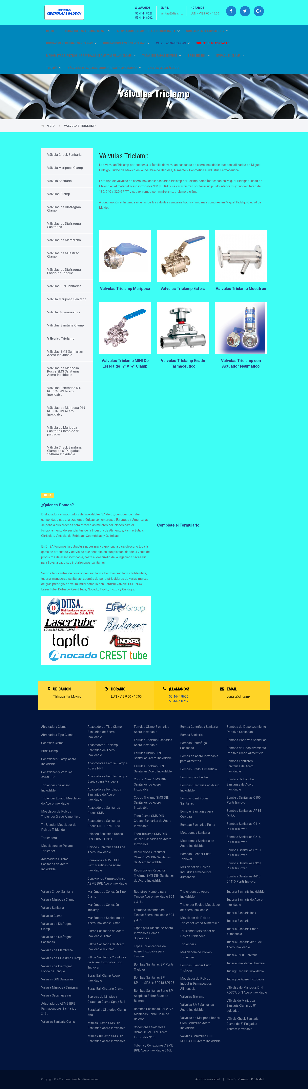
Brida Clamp (49, 751)
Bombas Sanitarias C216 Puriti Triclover (244, 839)
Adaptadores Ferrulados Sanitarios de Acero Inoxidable (104, 794)
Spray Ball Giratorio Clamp (105, 989)
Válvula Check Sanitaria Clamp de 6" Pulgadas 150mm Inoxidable (64, 450)
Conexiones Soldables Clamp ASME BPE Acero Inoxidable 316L (151, 1032)
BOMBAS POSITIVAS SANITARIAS (126, 43)
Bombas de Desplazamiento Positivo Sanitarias (246, 729)
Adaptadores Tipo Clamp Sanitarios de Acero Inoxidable (105, 732)
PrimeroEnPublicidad (251, 1079)
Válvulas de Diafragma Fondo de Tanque (64, 271)
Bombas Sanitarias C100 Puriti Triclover (244, 800)
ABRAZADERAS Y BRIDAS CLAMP (87, 31)
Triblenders (49, 838)
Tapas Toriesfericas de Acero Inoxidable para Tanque (150, 951)
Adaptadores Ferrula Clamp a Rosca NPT (108, 765)
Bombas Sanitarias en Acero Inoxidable (199, 787)
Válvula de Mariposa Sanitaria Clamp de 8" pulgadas (63, 431)
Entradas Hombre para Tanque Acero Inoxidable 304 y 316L (154, 915)
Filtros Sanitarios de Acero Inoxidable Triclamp (106, 946)
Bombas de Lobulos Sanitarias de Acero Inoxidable (241, 784)
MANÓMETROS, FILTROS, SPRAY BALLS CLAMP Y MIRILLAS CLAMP (91, 55)
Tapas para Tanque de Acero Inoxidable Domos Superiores (153, 933)
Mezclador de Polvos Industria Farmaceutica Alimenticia (196, 872)
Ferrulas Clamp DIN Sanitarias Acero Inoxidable (153, 755)
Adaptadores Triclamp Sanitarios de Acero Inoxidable (103, 750)
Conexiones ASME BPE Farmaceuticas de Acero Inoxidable (104, 865)
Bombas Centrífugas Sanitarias (194, 800)
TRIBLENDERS (199, 55)
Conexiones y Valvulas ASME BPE (56, 774)
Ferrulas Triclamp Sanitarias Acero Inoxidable (153, 742)
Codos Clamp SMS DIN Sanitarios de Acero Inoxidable (150, 784)
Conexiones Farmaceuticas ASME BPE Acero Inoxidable (107, 881)
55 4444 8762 (144, 17)
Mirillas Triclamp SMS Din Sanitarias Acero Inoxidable (106, 1038)
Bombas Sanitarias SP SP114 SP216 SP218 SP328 (154, 980)
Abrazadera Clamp (54, 727)
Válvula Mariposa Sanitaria (66, 299)
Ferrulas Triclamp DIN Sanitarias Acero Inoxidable (153, 768)
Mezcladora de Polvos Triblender (57, 848)
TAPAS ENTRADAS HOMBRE (161, 55)
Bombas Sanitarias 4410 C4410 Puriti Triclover (243, 878)
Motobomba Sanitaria (195, 833)
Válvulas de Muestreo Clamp (63, 254)
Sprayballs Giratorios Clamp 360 (107, 1012)
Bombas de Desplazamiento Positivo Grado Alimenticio (246, 750)
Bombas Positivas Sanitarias (247, 740)
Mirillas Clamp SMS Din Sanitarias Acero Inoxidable (106, 1025)
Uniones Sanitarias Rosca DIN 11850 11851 (105, 836)
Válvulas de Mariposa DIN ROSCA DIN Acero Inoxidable (66, 411)
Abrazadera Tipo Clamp (57, 735)
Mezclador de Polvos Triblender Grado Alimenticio (60, 814)
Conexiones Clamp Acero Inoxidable (58, 761)
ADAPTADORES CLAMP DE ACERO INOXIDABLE (148, 31)
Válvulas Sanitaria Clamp (65, 325)
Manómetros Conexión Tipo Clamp (107, 894)
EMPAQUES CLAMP (230, 55)
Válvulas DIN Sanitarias (64, 286)
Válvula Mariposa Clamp (65, 168)
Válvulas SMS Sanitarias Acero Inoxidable (65, 353)
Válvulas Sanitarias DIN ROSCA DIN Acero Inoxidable (64, 391)
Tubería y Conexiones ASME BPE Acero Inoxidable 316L (153, 1048)
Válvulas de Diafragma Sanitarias (64, 225)
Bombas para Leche (194, 777)
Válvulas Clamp (58, 194)
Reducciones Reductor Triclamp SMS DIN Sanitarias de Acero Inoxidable (154, 875)
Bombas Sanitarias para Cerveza (196, 814)
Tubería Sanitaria (238, 921)
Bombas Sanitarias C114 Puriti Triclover (244, 826)
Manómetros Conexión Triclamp (103, 907)
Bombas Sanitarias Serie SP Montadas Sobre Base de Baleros (153, 1014)
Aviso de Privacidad (207, 1079)
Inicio (50, 31)
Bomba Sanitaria (191, 735)
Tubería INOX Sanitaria (242, 955)
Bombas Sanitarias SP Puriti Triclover (153, 967)
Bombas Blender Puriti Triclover (195, 856)
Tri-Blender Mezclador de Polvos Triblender (58, 827)
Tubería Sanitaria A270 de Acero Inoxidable (244, 944)
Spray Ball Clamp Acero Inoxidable (104, 978)
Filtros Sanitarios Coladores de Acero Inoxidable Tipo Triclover (107, 962)
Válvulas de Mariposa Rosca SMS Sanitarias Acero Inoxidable (63, 371)
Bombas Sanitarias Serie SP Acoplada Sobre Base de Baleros (153, 996)
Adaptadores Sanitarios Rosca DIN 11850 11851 (105, 823)
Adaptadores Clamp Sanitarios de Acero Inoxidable (55, 864)
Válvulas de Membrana (64, 240)
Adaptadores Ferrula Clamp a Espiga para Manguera (108, 778)
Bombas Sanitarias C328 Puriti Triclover (244, 865)
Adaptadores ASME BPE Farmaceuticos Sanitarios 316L (58, 1009)
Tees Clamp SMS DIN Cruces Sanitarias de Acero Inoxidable (152, 821)
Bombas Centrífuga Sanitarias (193, 745)
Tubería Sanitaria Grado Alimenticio (242, 931)
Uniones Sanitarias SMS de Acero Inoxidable (106, 849)
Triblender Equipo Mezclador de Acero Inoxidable (61, 800)
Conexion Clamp (52, 743)
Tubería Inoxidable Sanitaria (246, 963)
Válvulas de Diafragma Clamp (64, 208)
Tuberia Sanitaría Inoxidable (246, 892)
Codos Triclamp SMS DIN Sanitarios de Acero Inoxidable (151, 803)
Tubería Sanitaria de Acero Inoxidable (245, 902)
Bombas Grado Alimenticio (198, 769)
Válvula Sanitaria (59, 181)
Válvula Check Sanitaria (64, 155)
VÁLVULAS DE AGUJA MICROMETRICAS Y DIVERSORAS (104, 68)
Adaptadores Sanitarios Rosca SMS (104, 810)
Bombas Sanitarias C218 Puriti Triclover (244, 852)
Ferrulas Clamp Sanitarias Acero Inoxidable (151, 729)
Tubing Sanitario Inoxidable (245, 971)
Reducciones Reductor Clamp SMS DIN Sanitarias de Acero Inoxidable (152, 857)
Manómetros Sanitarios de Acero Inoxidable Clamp (106, 920)
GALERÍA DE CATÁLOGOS (163, 68)
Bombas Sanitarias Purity (197, 825)
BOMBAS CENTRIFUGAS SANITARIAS (71, 43)
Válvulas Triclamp (80, 126)
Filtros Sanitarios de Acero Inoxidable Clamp (106, 933)
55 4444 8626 (144, 13)
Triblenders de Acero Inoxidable (55, 787)
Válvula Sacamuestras (63, 312)
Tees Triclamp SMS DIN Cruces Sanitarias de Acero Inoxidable (152, 839)
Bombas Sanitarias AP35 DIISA (244, 813)
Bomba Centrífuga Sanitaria (199, 727)
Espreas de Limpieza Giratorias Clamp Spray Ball (106, 999)
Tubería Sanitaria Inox (241, 913)
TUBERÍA (53, 68)
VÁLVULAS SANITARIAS (173, 43)
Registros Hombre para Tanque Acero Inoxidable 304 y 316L (154, 897)
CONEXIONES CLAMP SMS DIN (207, 31)
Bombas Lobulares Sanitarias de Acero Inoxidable (240, 766)
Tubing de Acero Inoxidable (245, 979)
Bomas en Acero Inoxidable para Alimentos (199, 758)
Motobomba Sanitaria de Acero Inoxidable (197, 843)
